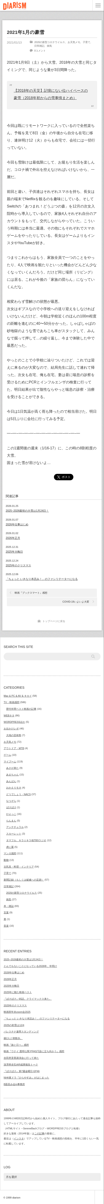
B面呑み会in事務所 (14, 1084)
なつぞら (11, 801)
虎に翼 (10, 847)
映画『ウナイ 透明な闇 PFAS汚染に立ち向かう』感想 (34, 1051)
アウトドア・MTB (14, 748)
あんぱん (11, 781)
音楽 (6, 925)
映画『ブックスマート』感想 (31, 592)
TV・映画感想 (11, 702)
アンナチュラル (15, 827)
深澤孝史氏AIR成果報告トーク (21, 1064)
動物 (6, 860)
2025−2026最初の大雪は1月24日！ (23, 959)
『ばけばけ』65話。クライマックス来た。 (28, 998)
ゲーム (7, 755)
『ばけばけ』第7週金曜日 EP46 (22, 1071)
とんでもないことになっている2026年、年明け (30, 966)
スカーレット (13, 833)
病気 (49, 45)
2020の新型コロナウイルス (49, 42)
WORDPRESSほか (14, 722)
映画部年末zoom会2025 (17, 1011)
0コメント (40, 50)
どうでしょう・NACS (18, 794)
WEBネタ (9, 715)
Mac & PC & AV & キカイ (18, 695)
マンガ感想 (10, 853)
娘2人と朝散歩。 (13, 1038)
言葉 (6, 912)
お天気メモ (74, 42)
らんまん (11, 820)
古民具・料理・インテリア (19, 866)
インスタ (19, 1138)
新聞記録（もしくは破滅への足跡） (24, 879)
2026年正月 (10, 979)
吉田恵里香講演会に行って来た (21, 1058)
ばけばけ (11, 807)
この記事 (39, 1133)
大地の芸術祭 (13, 735)
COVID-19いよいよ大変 (75, 601)
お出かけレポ (11, 728)
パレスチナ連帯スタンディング (21, 1031)
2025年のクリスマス (15, 1005)
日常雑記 (39, 45)
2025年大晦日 (11, 985)
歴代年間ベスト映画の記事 (21, 708)
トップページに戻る (54, 621)
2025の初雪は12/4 (14, 1025)
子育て (86, 42)
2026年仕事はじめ (14, 972)
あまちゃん (12, 774)
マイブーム (10, 761)
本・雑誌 (9, 906)
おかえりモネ (13, 787)
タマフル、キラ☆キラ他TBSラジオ (26, 840)
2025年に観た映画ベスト (18, 992)
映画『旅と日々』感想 (16, 1044)
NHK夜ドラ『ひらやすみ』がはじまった (26, 1077)
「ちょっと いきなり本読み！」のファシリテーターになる (37, 1018)
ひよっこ (11, 814)
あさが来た (12, 768)
